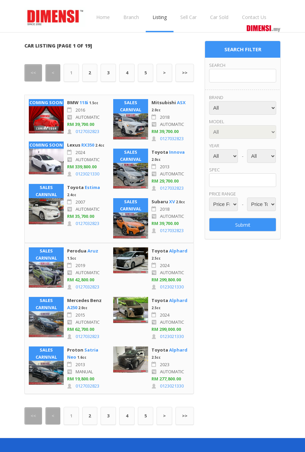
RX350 (87, 145)
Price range (222, 194)
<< (33, 73)
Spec (214, 170)
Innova (177, 152)
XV (172, 202)
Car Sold (219, 17)
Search (217, 65)
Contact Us (254, 17)
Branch (131, 17)
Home (103, 17)
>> (184, 73)
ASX (181, 102)
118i (84, 102)
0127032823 (87, 131)
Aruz (92, 251)
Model (216, 121)
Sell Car (188, 17)
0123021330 (87, 174)
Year (214, 146)
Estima (92, 187)
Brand (216, 97)
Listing (159, 17)
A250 (72, 307)
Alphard (178, 251)
